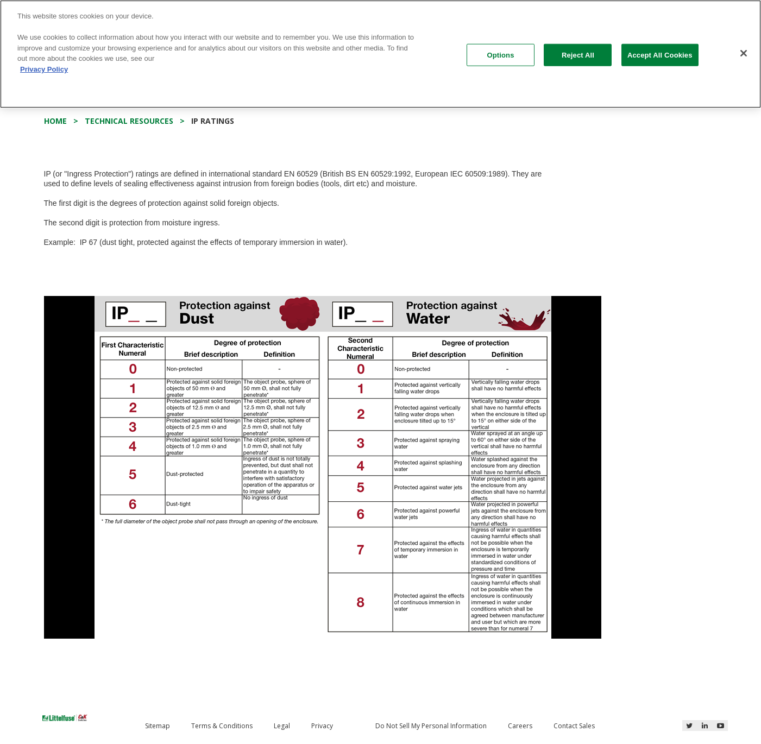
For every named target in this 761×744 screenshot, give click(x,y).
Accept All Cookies (660, 55)
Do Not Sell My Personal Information (431, 725)
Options (500, 55)
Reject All (578, 55)
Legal (282, 725)
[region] (380, 54)
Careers (520, 725)
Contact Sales (574, 725)
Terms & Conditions (222, 725)
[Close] (744, 53)
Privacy (322, 725)
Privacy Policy (44, 69)
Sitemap (157, 725)
